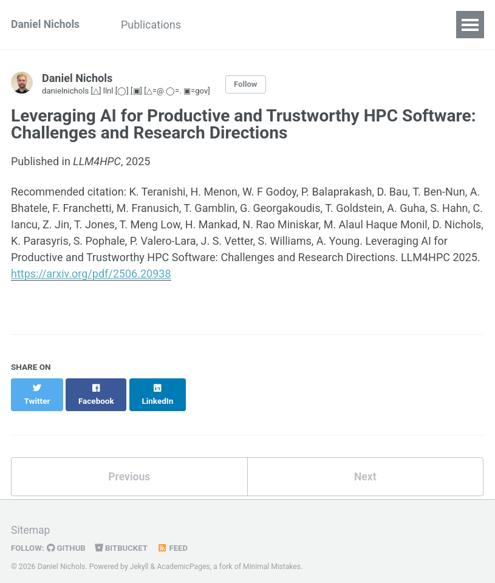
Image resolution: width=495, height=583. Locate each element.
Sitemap (31, 519)
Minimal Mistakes (274, 555)
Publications (155, 24)
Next (365, 465)
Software (295, 24)
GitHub (67, 537)
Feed (175, 537)
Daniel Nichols (46, 24)
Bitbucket (124, 537)
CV (441, 24)
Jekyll (139, 555)
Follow (253, 84)
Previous (129, 465)
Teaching (229, 24)
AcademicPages (184, 555)
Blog (401, 24)
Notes (353, 24)
